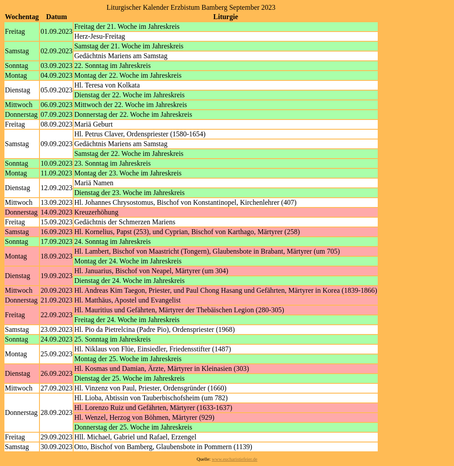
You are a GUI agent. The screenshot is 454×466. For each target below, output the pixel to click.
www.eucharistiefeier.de (235, 459)
